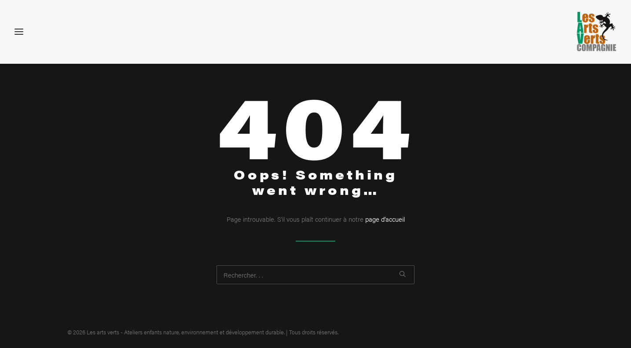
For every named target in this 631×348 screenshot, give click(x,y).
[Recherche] (315, 274)
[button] (402, 274)
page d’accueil (385, 218)
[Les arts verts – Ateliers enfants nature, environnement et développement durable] (596, 31)
